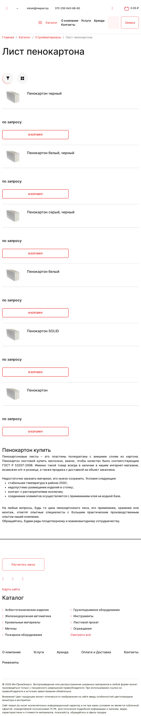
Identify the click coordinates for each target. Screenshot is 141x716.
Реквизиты (10, 662)
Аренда (99, 20)
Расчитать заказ (23, 564)
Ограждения (82, 628)
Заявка (130, 22)
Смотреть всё (80, 635)
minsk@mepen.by (38, 8)
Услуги (86, 20)
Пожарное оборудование (23, 635)
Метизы (11, 628)
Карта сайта (11, 589)
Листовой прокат (86, 622)
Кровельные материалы (22, 622)
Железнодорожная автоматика (28, 616)
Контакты (68, 24)
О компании (69, 20)
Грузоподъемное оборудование (96, 610)
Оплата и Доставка (96, 652)
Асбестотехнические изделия (27, 610)
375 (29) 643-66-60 (67, 8)
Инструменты (83, 616)
